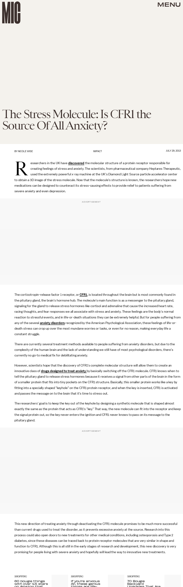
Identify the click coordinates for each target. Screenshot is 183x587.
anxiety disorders (52, 323)
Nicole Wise (25, 151)
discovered (76, 163)
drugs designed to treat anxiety (64, 371)
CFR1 (83, 294)
